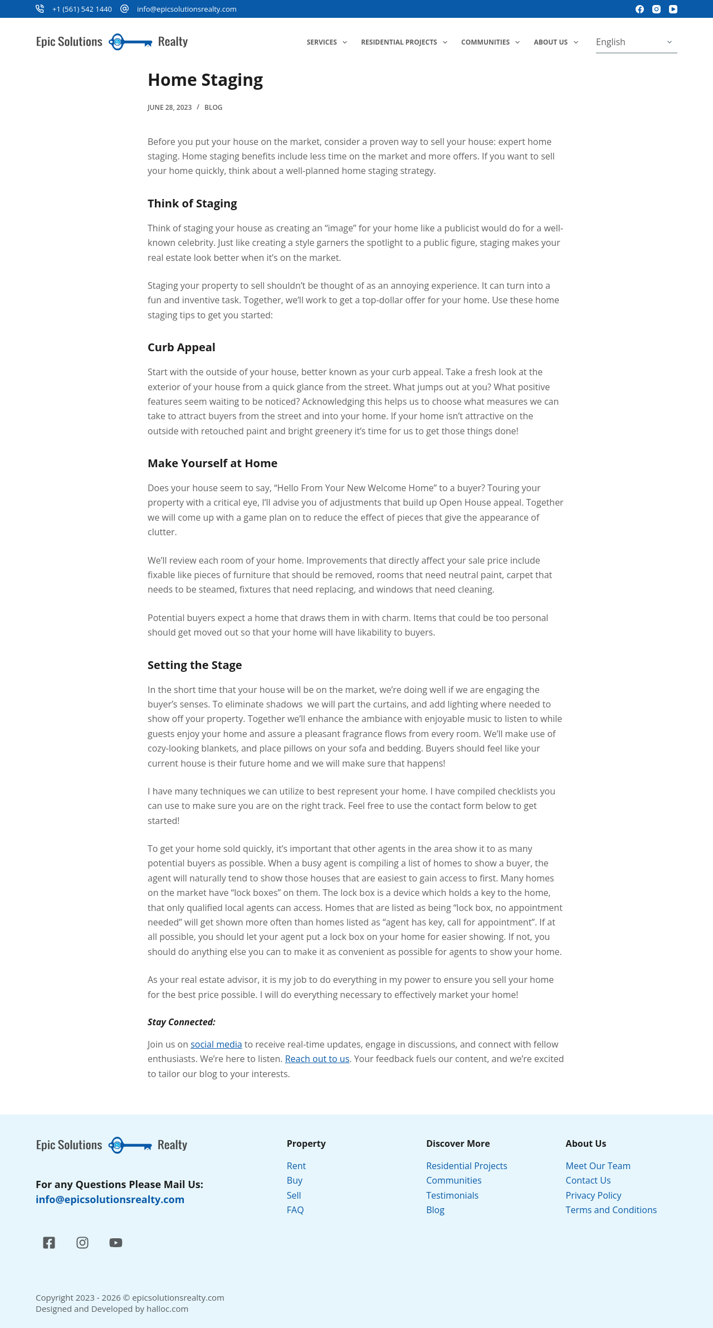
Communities (492, 42)
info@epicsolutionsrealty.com (187, 9)
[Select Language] (636, 42)
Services (329, 42)
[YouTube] (673, 9)
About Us (558, 42)
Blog (213, 107)
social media (216, 1044)
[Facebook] (640, 9)
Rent (296, 1166)
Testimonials (452, 1195)
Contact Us (588, 1180)
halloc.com (167, 1308)
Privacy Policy (595, 1195)
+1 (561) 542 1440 (82, 9)
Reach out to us (317, 1059)
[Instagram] (656, 9)
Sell (294, 1195)
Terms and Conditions (613, 1210)
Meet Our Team (598, 1166)
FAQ (295, 1210)
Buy (294, 1180)
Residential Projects (406, 42)
